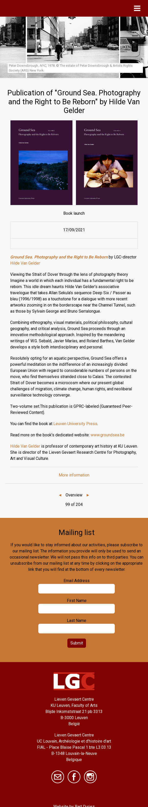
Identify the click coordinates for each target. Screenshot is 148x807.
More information (74, 475)
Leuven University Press (75, 423)
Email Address (77, 580)
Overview (74, 495)
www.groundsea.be (108, 435)
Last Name (76, 620)
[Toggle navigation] (138, 8)
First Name (77, 600)
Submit (76, 643)
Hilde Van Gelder (25, 263)
